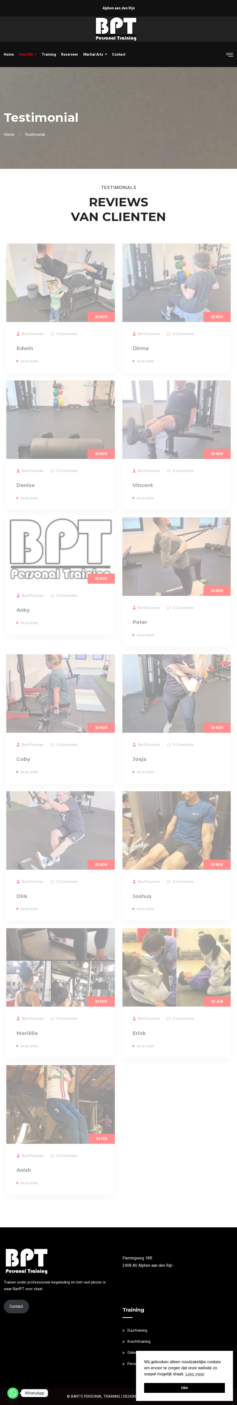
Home (9, 54)
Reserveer (69, 54)
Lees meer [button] (195, 1374)
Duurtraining (137, 1330)
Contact (118, 54)
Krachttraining (138, 1341)
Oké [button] (184, 1388)
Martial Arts (93, 54)
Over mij (26, 54)
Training (49, 54)
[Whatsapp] (12, 1393)
